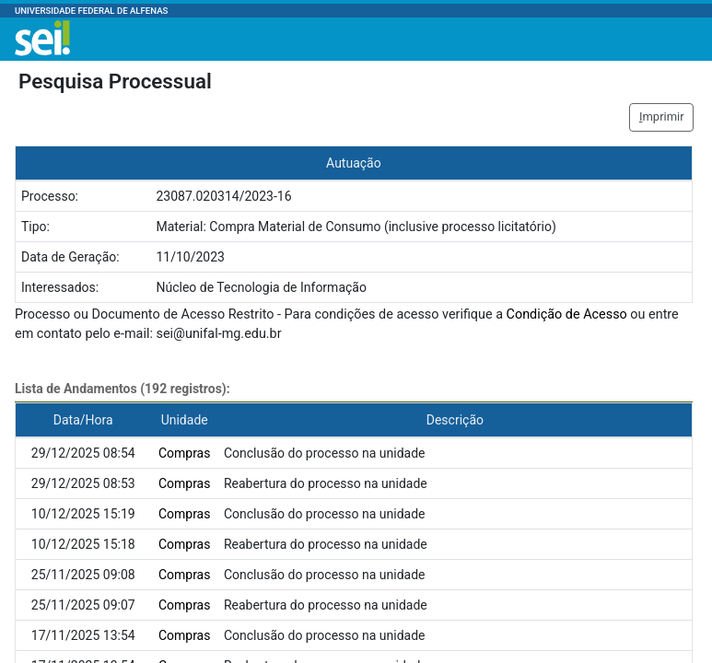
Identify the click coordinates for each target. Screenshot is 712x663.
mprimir (661, 116)
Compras (184, 453)
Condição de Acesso (567, 314)
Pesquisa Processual (115, 81)
